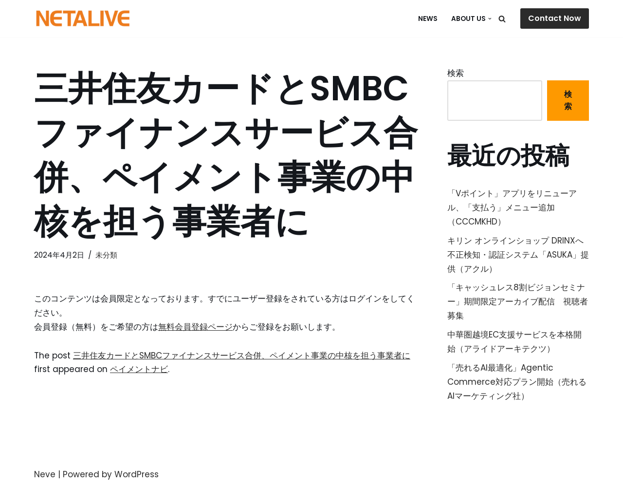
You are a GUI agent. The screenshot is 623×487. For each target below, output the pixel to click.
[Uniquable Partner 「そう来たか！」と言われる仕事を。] (82, 18)
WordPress (136, 474)
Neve (44, 474)
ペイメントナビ (139, 369)
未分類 (106, 255)
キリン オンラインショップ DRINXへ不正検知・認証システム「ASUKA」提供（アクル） (518, 255)
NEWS (428, 18)
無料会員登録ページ (195, 327)
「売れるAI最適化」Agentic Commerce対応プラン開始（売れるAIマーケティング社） (516, 382)
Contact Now (554, 18)
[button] (490, 18)
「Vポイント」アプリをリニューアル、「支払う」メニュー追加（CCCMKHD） (512, 207)
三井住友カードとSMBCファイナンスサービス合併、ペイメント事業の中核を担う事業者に (241, 355)
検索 (455, 73)
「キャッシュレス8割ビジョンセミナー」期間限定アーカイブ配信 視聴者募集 (517, 301)
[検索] (502, 18)
